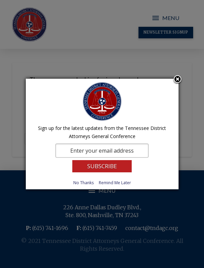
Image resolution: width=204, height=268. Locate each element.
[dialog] (102, 134)
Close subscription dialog (177, 80)
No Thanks (83, 183)
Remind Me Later (115, 183)
